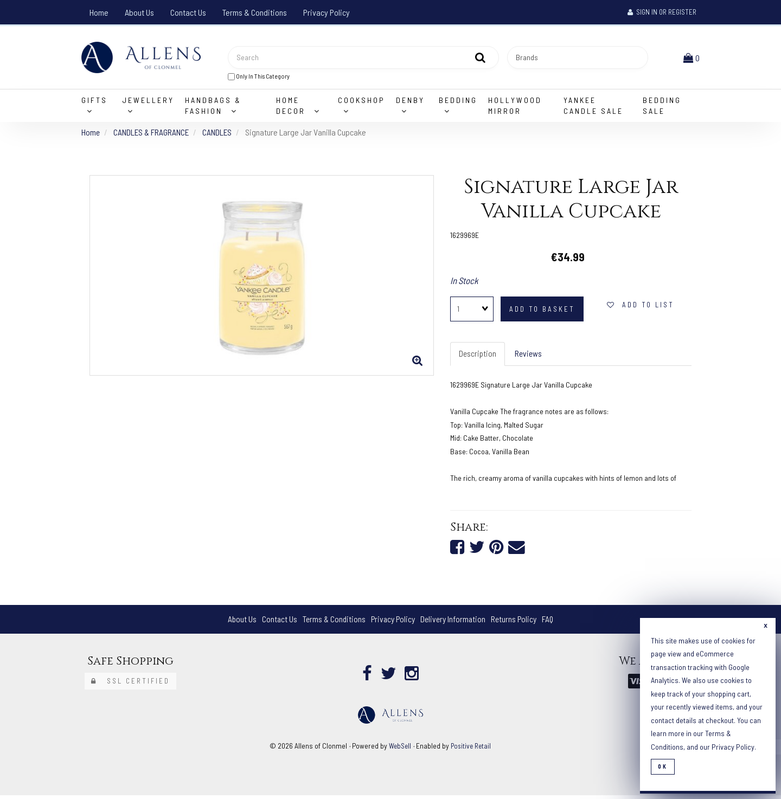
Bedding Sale (662, 108)
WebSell (399, 749)
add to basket (542, 311)
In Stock (464, 282)
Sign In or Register (662, 12)
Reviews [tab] (530, 356)
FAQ (552, 622)
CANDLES (221, 134)
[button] (693, 58)
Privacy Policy (326, 12)
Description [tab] (478, 356)
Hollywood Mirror (515, 108)
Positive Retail (472, 749)
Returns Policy (517, 622)
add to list (640, 307)
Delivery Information (454, 622)
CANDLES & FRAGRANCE (153, 134)
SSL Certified (130, 685)
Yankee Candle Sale (593, 108)
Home (98, 12)
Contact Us (188, 12)
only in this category (259, 77)
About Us (139, 12)
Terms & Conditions (254, 12)
